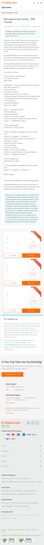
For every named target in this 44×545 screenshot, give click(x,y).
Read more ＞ (14, 36)
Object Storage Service (9, 482)
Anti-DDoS (25, 478)
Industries (26, 503)
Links (3, 532)
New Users (32, 494)
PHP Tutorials (24, 506)
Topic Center (6, 503)
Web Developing (7, 506)
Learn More (12, 255)
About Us (11, 530)
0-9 (15, 518)
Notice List (34, 530)
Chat (7, 390)
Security (38, 482)
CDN (19, 478)
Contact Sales (19, 390)
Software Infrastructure (9, 494)
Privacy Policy (20, 530)
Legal (28, 530)
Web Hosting (30, 482)
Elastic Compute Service (9, 478)
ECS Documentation (16, 491)
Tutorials (16, 506)
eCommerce (21, 482)
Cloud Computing (16, 503)
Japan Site (5, 491)
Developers (34, 503)
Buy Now (31, 255)
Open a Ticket (10, 403)
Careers (4, 530)
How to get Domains (30, 491)
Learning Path (23, 494)
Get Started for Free (12, 374)
